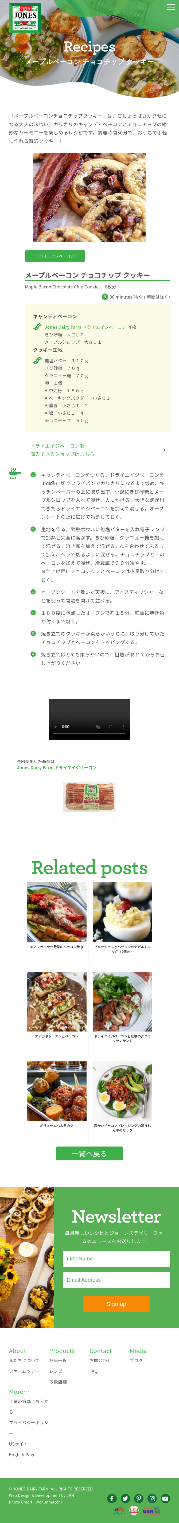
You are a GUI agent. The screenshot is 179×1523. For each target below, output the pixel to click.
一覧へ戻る (89, 1153)
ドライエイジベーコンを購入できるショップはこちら (62, 450)
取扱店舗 (58, 1381)
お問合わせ (101, 1360)
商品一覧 (58, 1360)
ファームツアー (24, 1371)
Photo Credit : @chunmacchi (35, 1502)
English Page (22, 1454)
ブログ (136, 1360)
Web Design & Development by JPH (41, 1495)
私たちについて (24, 1360)
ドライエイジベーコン (55, 256)
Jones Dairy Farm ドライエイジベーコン (86, 327)
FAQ (94, 1371)
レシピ (56, 1371)
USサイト (18, 1444)
